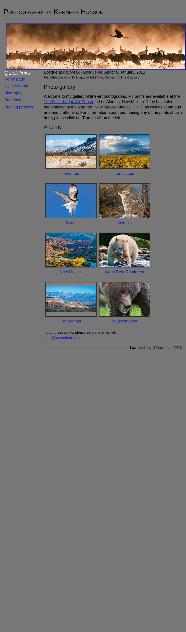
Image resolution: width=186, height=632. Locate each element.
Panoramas (70, 321)
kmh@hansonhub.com (62, 338)
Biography (13, 93)
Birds (70, 223)
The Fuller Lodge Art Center (68, 102)
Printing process (18, 107)
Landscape (124, 173)
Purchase (12, 100)
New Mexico (71, 272)
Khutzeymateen (124, 321)
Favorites (70, 173)
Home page (14, 79)
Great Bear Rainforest (124, 272)
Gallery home (16, 86)
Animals (124, 223)
